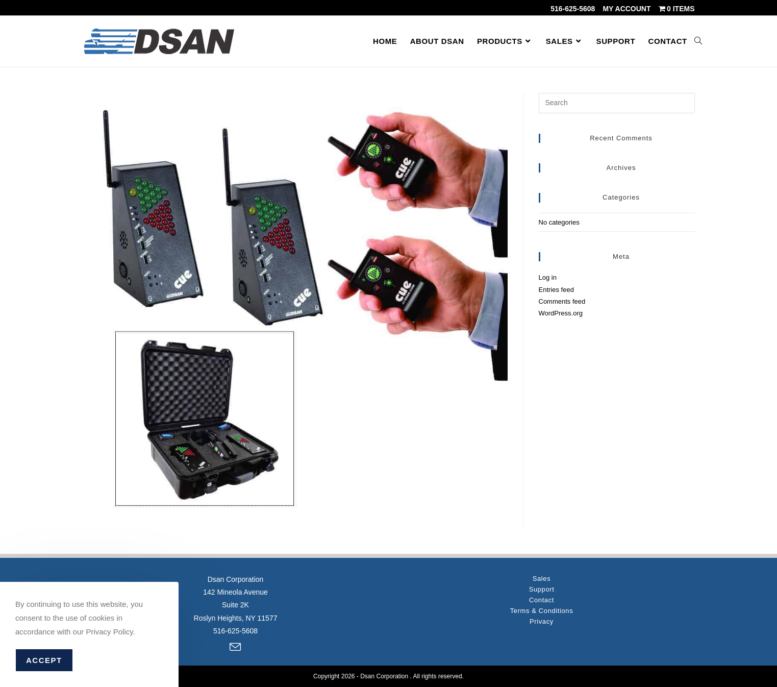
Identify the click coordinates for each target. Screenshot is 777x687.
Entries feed (556, 289)
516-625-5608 (572, 9)
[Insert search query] (617, 103)
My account (626, 9)
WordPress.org (561, 313)
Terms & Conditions (541, 611)
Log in (548, 277)
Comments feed (562, 301)
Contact (541, 600)
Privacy (542, 621)
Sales (542, 578)
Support (542, 589)
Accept (44, 660)
